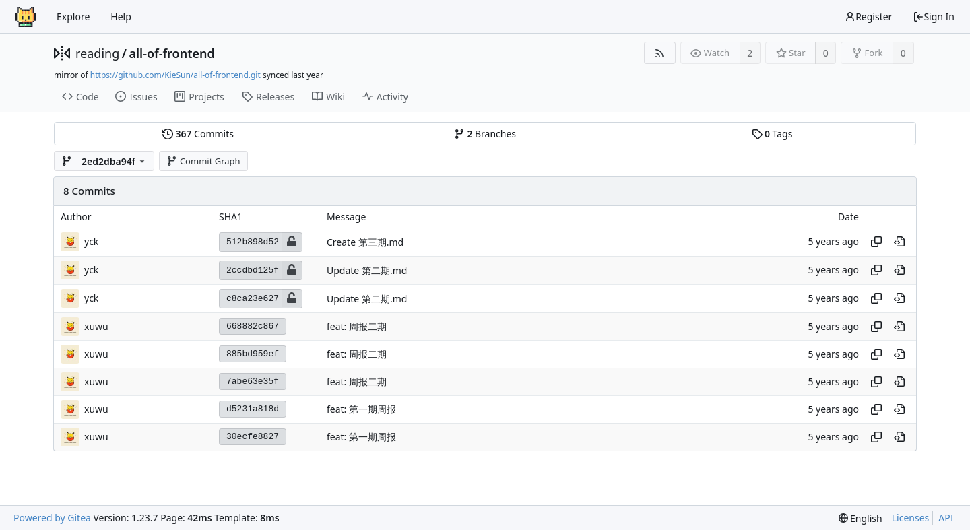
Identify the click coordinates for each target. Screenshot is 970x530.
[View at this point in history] (899, 242)
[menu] (860, 518)
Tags (772, 133)
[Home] (25, 17)
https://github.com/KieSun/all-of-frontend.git (175, 75)
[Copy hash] (876, 242)
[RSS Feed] (660, 53)
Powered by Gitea (52, 517)
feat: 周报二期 (357, 326)
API (945, 517)
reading (97, 53)
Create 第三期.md (365, 242)
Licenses (911, 517)
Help (120, 16)
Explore (73, 16)
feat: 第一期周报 (361, 409)
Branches (485, 133)
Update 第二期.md (367, 270)
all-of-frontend (171, 53)
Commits (198, 133)
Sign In (934, 16)
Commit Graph (203, 161)
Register (868, 16)
